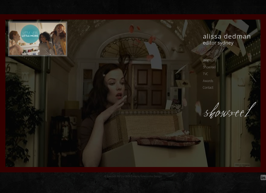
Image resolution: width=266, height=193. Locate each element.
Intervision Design (151, 176)
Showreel (209, 67)
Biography (210, 60)
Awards (208, 81)
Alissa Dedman (227, 36)
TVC (205, 74)
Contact (208, 87)
